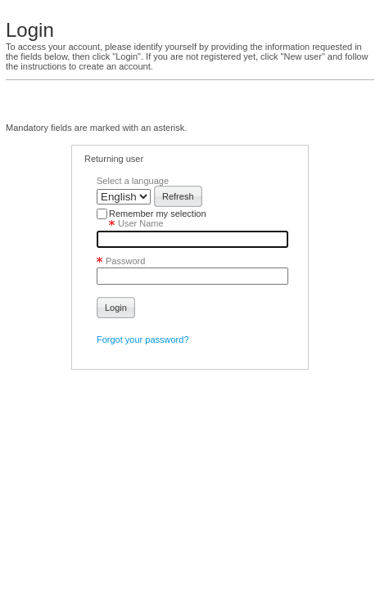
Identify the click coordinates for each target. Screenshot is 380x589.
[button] (178, 196)
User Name (130, 223)
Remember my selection (157, 213)
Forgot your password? (143, 339)
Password (121, 257)
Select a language (133, 181)
